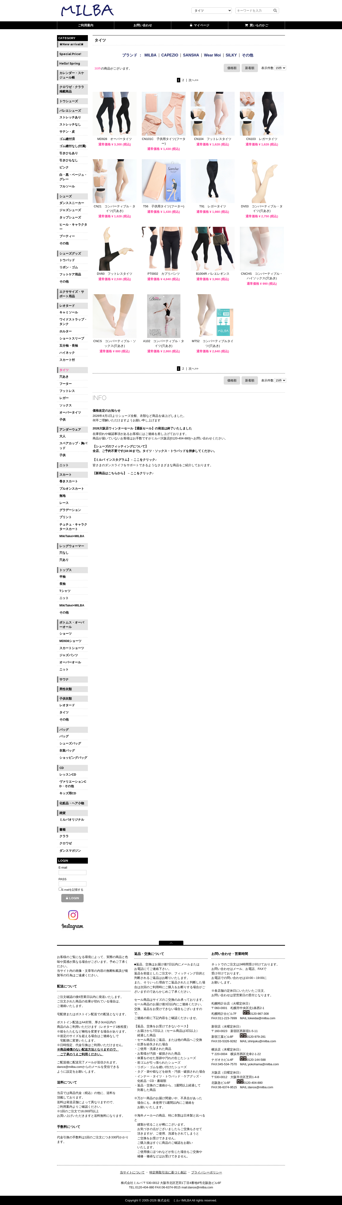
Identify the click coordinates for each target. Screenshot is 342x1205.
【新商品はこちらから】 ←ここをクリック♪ (123, 473)
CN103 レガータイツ (261, 139)
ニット (64, 465)
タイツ (64, 370)
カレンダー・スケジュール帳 (71, 75)
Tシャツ (65, 591)
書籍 (62, 829)
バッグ (64, 729)
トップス (65, 570)
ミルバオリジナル (71, 819)
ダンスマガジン (70, 850)
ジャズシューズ (70, 210)
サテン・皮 (67, 131)
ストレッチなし (70, 124)
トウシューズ (68, 101)
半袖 (62, 576)
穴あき (64, 376)
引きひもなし (68, 160)
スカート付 (67, 360)
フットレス (67, 391)
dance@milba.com (260, 1087)
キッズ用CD (67, 793)
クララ (64, 836)
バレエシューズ (70, 110)
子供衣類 (65, 698)
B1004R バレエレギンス (212, 273)
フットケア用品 (70, 274)
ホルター (65, 331)
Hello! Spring (69, 63)
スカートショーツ (71, 648)
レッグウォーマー (71, 546)
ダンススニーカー (71, 203)
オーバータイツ (70, 412)
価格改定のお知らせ (106, 410)
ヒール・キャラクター (73, 227)
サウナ (64, 679)
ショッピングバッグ (73, 757)
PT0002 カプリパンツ (163, 273)
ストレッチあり (70, 117)
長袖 (62, 584)
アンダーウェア (70, 429)
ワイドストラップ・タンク (73, 322)
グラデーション (70, 510)
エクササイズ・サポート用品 (71, 294)
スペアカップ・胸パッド (73, 446)
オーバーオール (70, 662)
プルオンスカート (71, 488)
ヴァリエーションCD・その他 (72, 784)
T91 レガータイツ (212, 206)
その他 (64, 243)
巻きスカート (68, 481)
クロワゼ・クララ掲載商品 (71, 89)
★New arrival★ (71, 44)
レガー (64, 398)
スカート (65, 474)
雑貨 (62, 813)
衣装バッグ (67, 750)
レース (64, 503)
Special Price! (70, 54)
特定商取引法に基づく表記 (167, 1172)
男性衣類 (65, 689)
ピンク (64, 167)
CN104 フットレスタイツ (212, 139)
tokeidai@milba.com (261, 1018)
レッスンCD (67, 774)
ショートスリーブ (71, 338)
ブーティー (67, 236)
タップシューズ (70, 217)
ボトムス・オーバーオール (71, 625)
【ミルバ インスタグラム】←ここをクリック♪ (125, 459)
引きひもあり (68, 153)
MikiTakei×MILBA (71, 536)
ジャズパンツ (68, 655)
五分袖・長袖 (68, 345)
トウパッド (67, 260)
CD (61, 768)
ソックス (65, 405)
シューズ (65, 196)
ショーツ (65, 633)
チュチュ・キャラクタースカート (73, 527)
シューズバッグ (70, 743)
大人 (62, 436)
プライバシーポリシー (206, 1172)
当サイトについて (132, 1172)
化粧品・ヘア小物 (71, 803)
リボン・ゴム (68, 267)
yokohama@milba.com (263, 1064)
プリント (65, 517)
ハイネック (67, 352)
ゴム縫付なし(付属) (72, 146)
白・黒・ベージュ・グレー (73, 177)
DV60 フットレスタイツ (114, 273)
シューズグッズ (70, 253)
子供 (62, 419)
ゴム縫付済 (67, 139)
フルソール (67, 186)
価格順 (232, 68)
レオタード (67, 305)
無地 (62, 496)
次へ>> (193, 80)
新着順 (249, 68)
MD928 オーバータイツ (114, 139)
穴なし (64, 552)
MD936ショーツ (70, 641)
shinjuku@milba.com (262, 1041)
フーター (65, 384)
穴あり (64, 560)
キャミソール (68, 312)
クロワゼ (65, 843)
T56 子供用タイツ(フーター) (163, 206)
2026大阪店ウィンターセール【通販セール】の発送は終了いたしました (142, 428)
